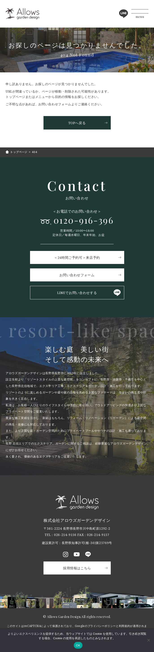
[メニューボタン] (139, 14)
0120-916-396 (83, 220)
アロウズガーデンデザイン (22, 13)
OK (78, 645)
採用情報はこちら (77, 568)
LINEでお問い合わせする (77, 292)
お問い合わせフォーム (76, 275)
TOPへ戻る (77, 123)
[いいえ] (148, 640)
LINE (123, 13)
